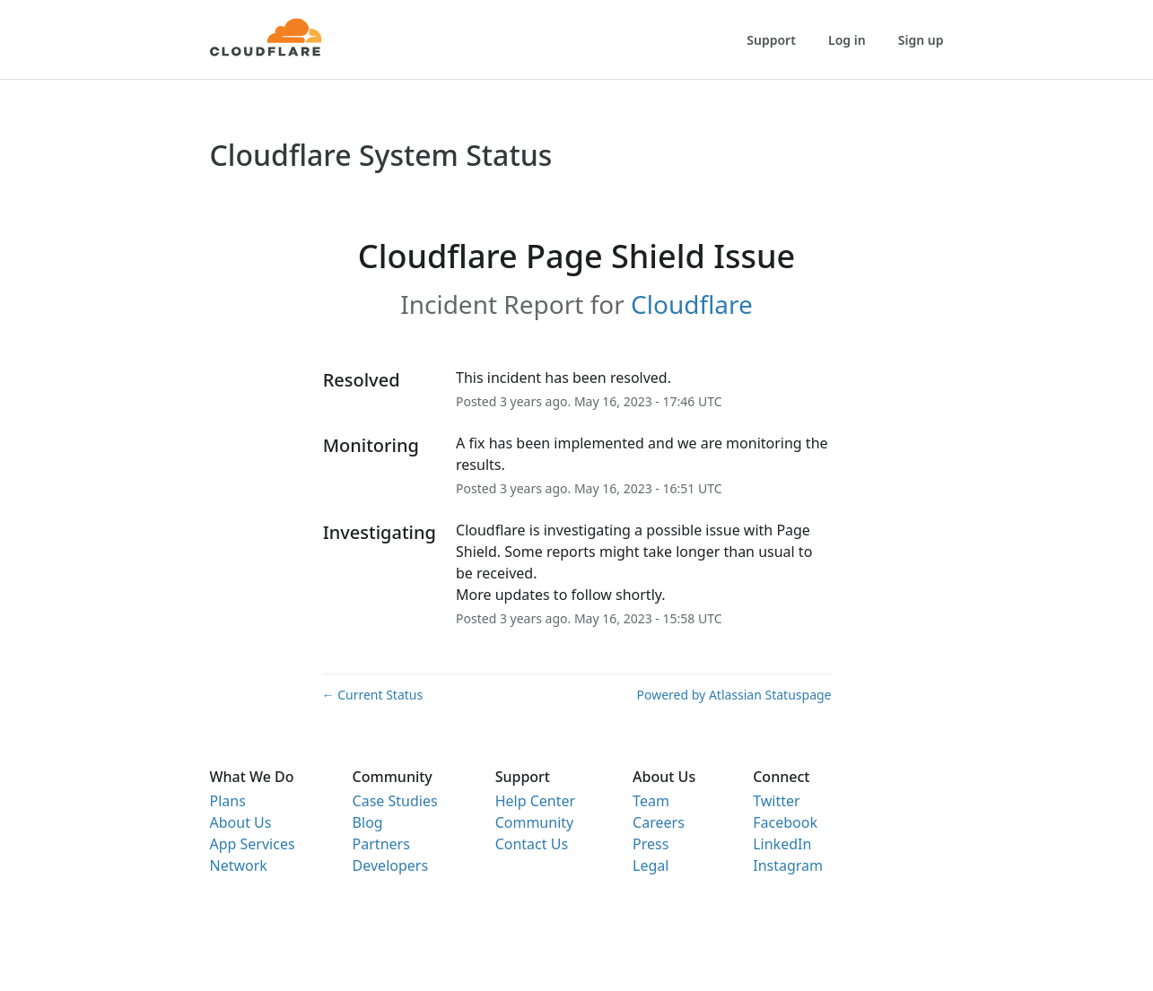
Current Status (373, 694)
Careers (659, 822)
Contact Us (531, 844)
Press (650, 844)
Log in (847, 39)
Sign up (921, 39)
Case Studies (395, 801)
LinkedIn (782, 844)
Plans (228, 801)
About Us (241, 822)
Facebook (785, 822)
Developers (390, 865)
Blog (368, 822)
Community (534, 822)
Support (771, 39)
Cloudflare (692, 304)
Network (238, 865)
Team (651, 801)
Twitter (776, 801)
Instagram (788, 865)
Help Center (535, 801)
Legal (650, 865)
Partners (381, 844)
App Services (252, 844)
